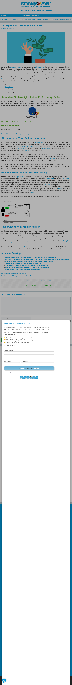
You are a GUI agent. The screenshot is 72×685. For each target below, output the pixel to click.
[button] (4, 681)
